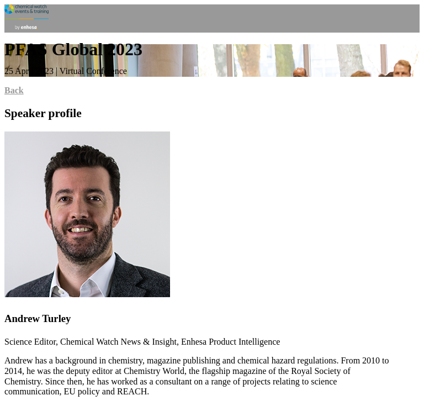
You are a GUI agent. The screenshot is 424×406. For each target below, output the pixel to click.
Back (14, 90)
